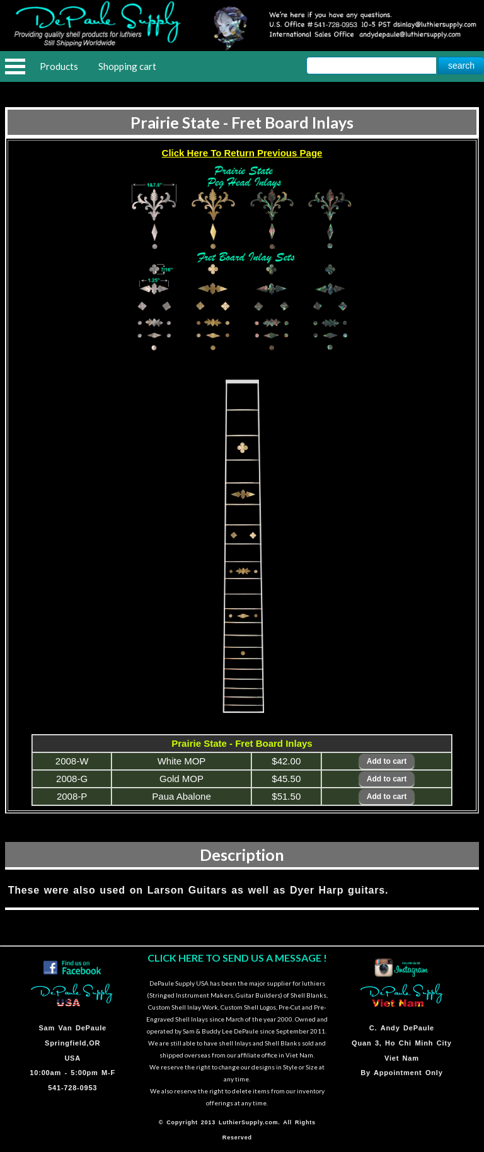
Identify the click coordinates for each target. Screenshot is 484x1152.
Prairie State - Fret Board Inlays (242, 122)
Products (59, 66)
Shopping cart (127, 66)
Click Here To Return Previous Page (242, 152)
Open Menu (15, 66)
